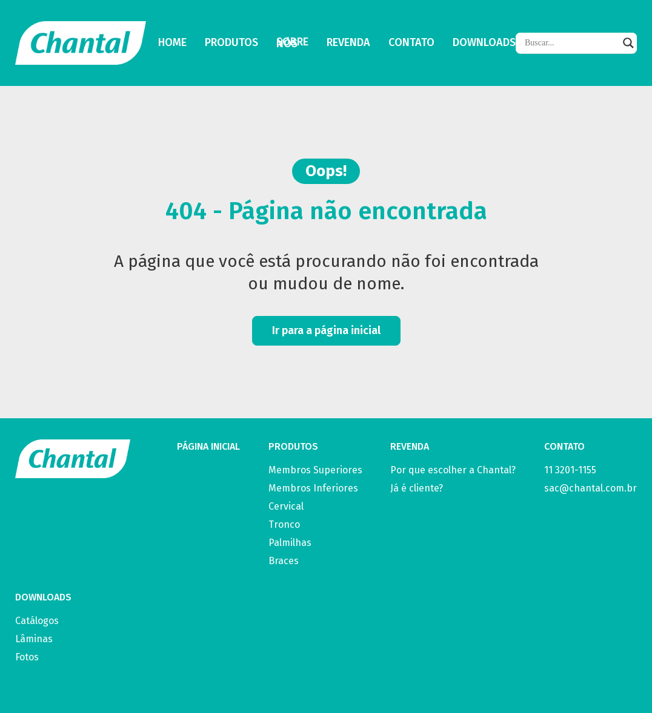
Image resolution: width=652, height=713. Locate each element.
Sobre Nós (292, 43)
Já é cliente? (416, 488)
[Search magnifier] (628, 43)
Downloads (484, 43)
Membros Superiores (315, 470)
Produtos (231, 43)
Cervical (286, 506)
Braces (283, 561)
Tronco (284, 524)
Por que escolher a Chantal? (453, 470)
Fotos (27, 657)
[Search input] (571, 43)
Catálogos (37, 620)
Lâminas (34, 639)
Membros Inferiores (313, 488)
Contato (411, 43)
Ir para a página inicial (326, 330)
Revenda (348, 43)
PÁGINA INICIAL (208, 446)
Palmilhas (289, 542)
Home (172, 43)
